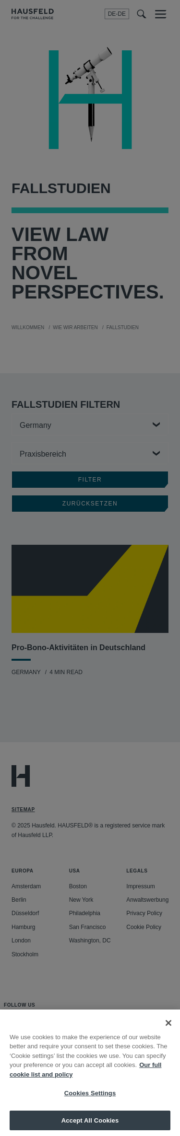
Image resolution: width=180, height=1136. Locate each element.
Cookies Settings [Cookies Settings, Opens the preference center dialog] (90, 1103)
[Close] (168, 1033)
